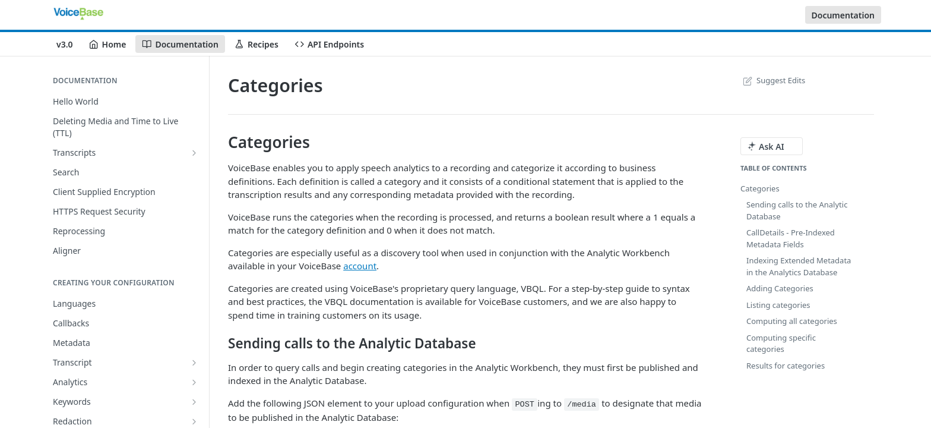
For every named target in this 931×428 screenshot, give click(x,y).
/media (581, 404)
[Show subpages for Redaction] (194, 421)
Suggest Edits (772, 80)
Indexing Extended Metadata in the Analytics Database (798, 266)
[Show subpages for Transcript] (194, 362)
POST (524, 404)
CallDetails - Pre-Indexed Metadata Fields (790, 238)
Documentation (843, 15)
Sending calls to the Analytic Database (796, 210)
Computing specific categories (781, 343)
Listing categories (778, 305)
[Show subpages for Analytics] (194, 382)
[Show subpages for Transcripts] (194, 153)
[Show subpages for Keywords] (194, 402)
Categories (760, 188)
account (359, 266)
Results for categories (785, 365)
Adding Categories (779, 288)
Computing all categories (791, 321)
